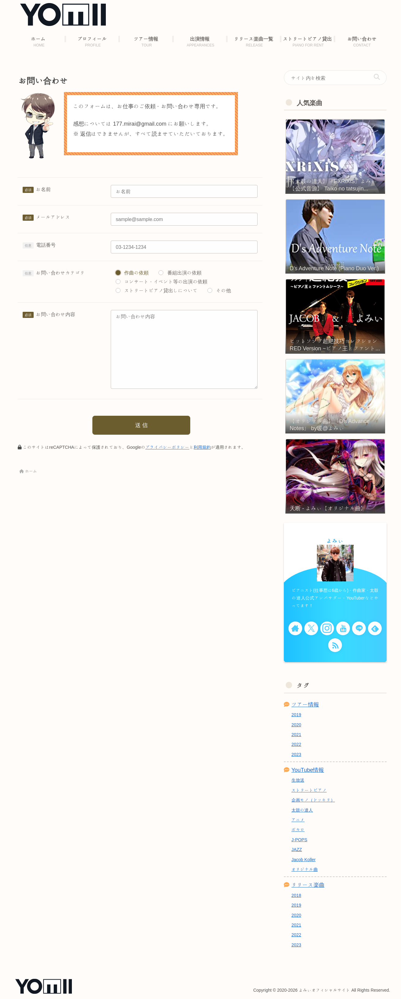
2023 (296, 754)
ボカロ (298, 829)
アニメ (298, 819)
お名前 (43, 189)
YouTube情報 (307, 769)
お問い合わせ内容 (55, 314)
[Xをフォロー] (311, 628)
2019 (296, 714)
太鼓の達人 (302, 810)
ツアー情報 (305, 704)
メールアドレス (53, 217)
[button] (376, 77)
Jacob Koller (303, 859)
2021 (296, 734)
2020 (296, 724)
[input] (335, 77)
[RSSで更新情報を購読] (335, 645)
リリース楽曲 (308, 884)
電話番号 (46, 244)
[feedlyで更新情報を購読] (375, 628)
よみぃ (335, 541)
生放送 (297, 780)
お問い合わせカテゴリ (60, 272)
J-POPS (299, 839)
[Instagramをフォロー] (327, 628)
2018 (296, 895)
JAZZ (296, 849)
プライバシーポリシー (167, 447)
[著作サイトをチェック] (295, 628)
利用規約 (202, 447)
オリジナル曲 (304, 869)
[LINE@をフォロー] (359, 628)
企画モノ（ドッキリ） (313, 800)
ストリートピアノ (309, 790)
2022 (296, 744)
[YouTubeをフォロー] (343, 628)
